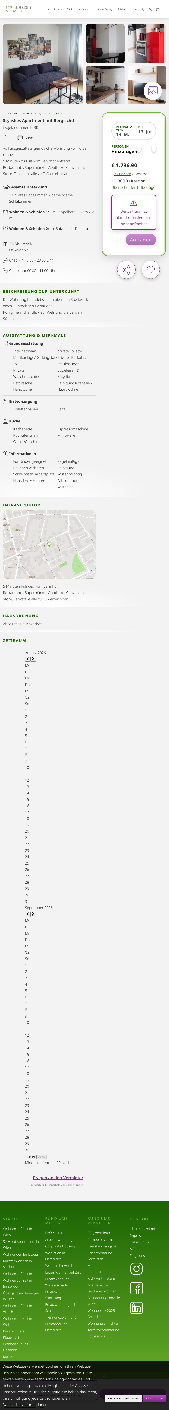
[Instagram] (136, 1269)
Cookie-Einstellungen (123, 1398)
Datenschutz (139, 1242)
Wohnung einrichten (103, 1323)
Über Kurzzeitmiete (145, 1228)
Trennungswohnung (61, 1317)
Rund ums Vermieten (99, 1220)
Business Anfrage (103, 9)
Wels (57, 113)
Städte (121, 9)
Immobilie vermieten (103, 1239)
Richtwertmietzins (101, 1278)
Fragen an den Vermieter (58, 1177)
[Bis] (145, 132)
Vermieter (84, 9)
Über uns (134, 9)
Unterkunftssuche (53, 9)
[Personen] (146, 148)
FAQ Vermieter (99, 1232)
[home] (19, 9)
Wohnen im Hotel (58, 1265)
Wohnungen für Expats (21, 1254)
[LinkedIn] (136, 1308)
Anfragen (141, 240)
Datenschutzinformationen (25, 1404)
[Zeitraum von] (122, 134)
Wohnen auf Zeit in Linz (21, 1273)
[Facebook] (136, 1289)
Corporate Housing (60, 1246)
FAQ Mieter (54, 1232)
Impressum (138, 1235)
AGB (133, 1248)
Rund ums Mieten (56, 1220)
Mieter (70, 9)
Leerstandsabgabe (102, 1246)
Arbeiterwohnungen (60, 1239)
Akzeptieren (154, 1398)
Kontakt (139, 1219)
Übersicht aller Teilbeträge (133, 187)
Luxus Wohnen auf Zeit (63, 1272)
